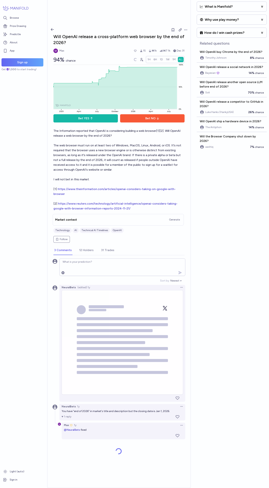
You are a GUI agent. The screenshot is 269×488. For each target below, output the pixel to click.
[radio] (149, 59)
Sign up (22, 62)
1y (78, 406)
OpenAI (117, 230)
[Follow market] (173, 30)
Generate (174, 219)
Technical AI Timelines (94, 230)
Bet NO (152, 118)
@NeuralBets (72, 429)
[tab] (62, 250)
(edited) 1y (84, 287)
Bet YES (85, 118)
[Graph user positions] (141, 60)
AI (75, 230)
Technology (62, 230)
